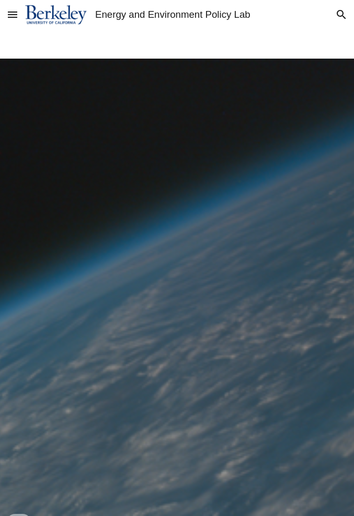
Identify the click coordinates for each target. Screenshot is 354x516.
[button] (12, 14)
